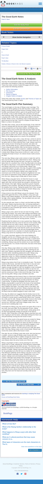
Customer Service (19, 464)
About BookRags (8, 464)
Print (39, 68)
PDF (27, 68)
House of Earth (5, 55)
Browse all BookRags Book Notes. (11, 397)
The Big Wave (5, 61)
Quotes (23, 99)
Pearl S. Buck (6, 19)
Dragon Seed (5, 49)
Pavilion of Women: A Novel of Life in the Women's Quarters (16, 64)
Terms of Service (30, 464)
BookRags (7, 413)
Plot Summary (10, 91)
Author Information (12, 89)
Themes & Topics (33, 99)
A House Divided (6, 46)
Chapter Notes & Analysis (14, 96)
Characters (9, 92)
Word (33, 68)
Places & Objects (11, 94)
